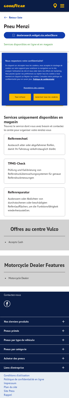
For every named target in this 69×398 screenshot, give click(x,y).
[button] (62, 6)
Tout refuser (20, 97)
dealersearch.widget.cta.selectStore (34, 35)
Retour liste (13, 17)
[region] (34, 79)
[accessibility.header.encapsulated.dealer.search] (55, 6)
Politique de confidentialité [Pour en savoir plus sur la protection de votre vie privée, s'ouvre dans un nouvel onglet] (43, 79)
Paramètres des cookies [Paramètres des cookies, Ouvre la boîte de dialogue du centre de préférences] (34, 88)
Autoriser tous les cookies (46, 97)
